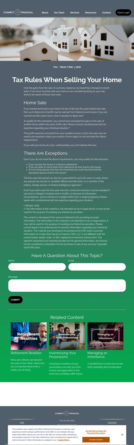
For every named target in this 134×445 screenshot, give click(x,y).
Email (71, 253)
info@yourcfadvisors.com (67, 417)
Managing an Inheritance (97, 347)
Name (11, 253)
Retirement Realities (26, 345)
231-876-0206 (114, 419)
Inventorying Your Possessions (62, 347)
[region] (67, 435)
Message (13, 269)
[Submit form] (15, 292)
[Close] (122, 434)
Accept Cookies (96, 440)
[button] (45, 5)
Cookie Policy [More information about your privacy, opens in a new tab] (63, 440)
